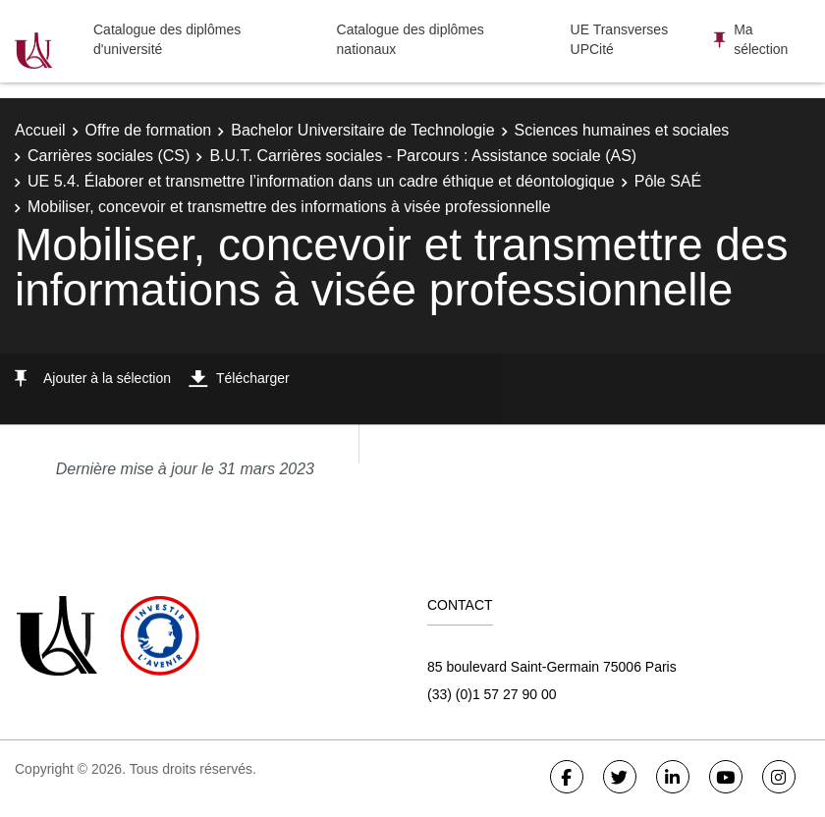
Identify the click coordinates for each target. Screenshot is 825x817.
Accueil (40, 130)
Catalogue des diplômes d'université (167, 39)
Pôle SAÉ (667, 181)
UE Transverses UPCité (620, 39)
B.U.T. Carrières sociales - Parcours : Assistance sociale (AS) (422, 155)
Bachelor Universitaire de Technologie (362, 130)
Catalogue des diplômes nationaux (410, 39)
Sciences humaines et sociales (622, 130)
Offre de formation (148, 130)
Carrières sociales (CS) (109, 155)
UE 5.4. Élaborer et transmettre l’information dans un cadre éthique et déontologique (321, 181)
